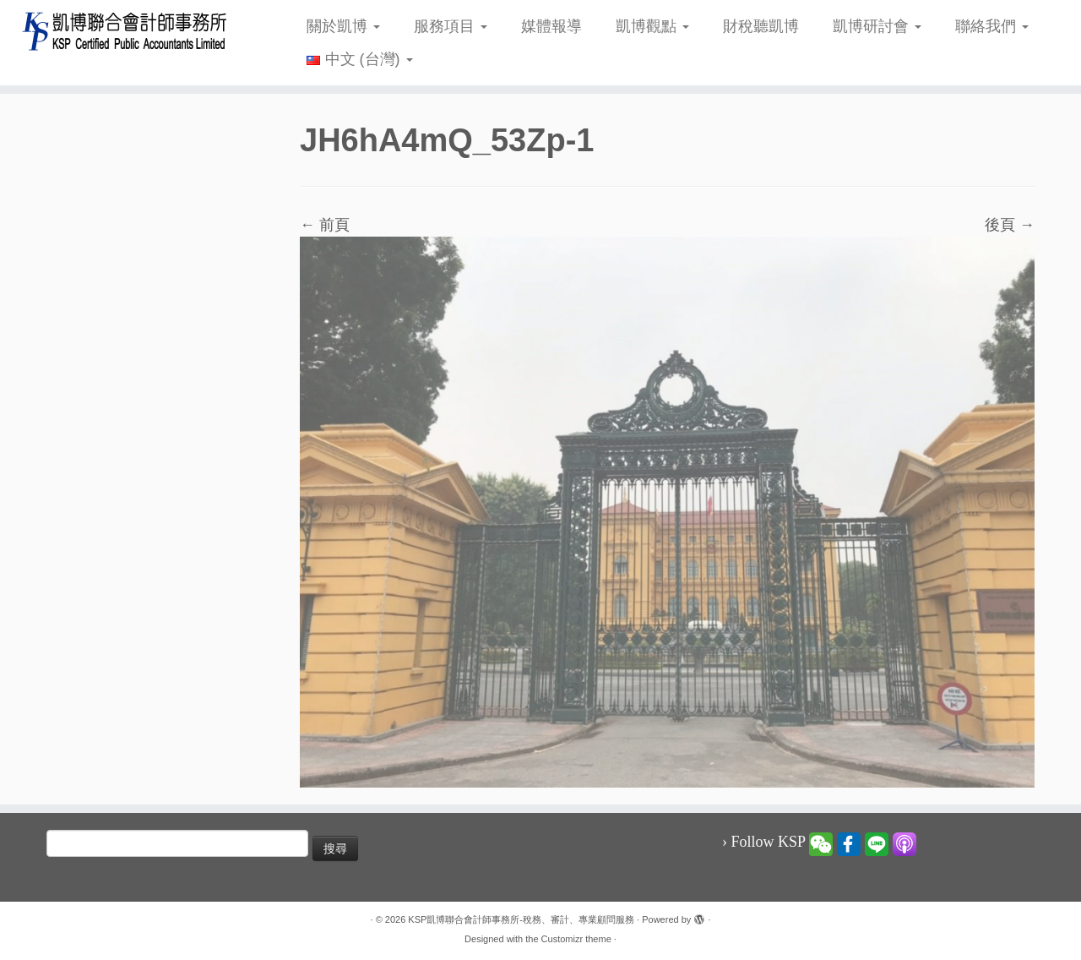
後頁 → (1010, 224)
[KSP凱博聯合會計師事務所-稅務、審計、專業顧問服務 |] (124, 30)
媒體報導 (551, 26)
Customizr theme (576, 939)
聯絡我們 (992, 26)
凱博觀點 (652, 26)
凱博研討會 (877, 26)
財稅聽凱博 (761, 26)
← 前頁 (325, 224)
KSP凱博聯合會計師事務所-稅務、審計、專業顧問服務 (521, 919)
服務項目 (450, 26)
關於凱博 (343, 26)
